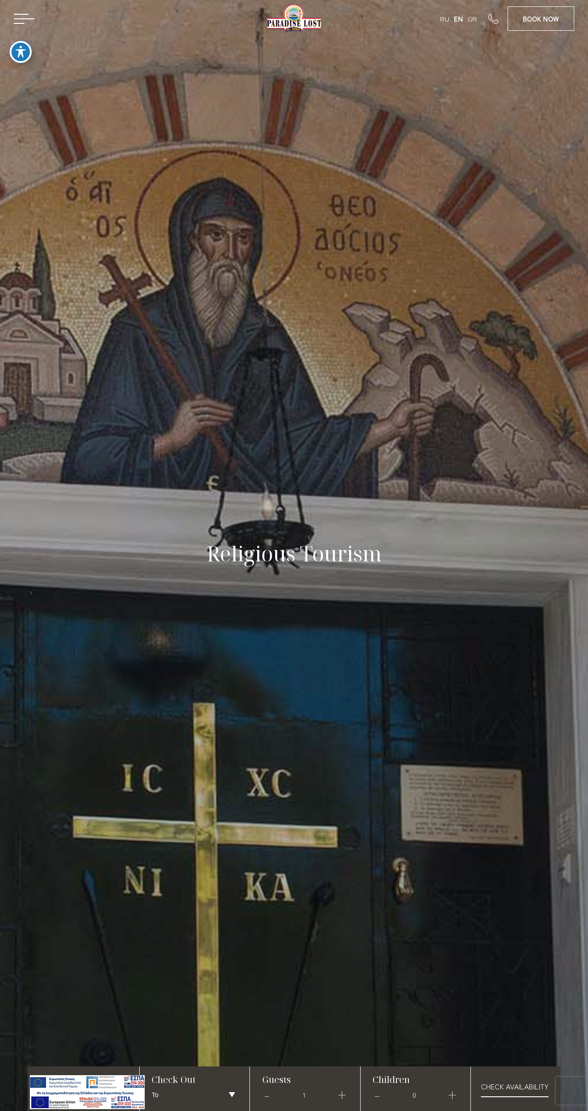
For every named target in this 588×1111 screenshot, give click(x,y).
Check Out (174, 1079)
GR (472, 18)
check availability (514, 1086)
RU (444, 18)
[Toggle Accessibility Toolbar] (21, 42)
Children (391, 1079)
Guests (276, 1079)
